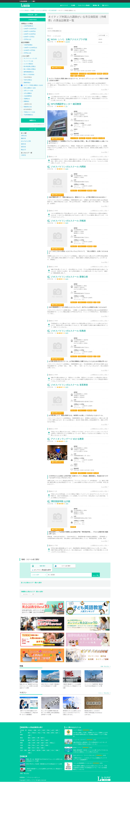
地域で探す (43, 610)
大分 (52, 792)
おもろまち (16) (26, 141)
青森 (35, 772)
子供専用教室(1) (28, 114)
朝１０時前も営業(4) (30, 69)
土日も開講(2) (28, 93)
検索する (32, 120)
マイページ (64, 5)
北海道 (30, 772)
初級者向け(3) (28, 106)
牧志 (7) (23, 149)
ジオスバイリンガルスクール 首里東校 (71, 416)
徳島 (42, 790)
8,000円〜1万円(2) (29, 36)
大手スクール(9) (28, 90)
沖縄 (29, 795)
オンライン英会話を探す (88, 610)
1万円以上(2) (27, 39)
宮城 (48, 772)
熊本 (33, 792)
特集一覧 (96, 5)
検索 (73, 5)
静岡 (33, 780)
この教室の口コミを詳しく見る (97, 95)
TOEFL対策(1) (28, 80)
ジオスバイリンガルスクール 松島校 (70, 356)
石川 (38, 782)
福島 (57, 772)
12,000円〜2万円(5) (29, 50)
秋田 (43, 772)
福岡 (29, 792)
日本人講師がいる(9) (30, 88)
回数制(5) (26, 101)
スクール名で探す (65, 610)
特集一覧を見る (105, 708)
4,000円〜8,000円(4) (30, 34)
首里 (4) (23, 144)
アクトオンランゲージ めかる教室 (69, 475)
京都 (38, 785)
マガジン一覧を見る (103, 735)
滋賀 (42, 785)
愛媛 (29, 790)
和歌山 (52, 785)
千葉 (43, 775)
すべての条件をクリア (39, 124)
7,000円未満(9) (28, 45)
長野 (33, 782)
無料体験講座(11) (29, 72)
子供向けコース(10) (29, 112)
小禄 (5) (23, 155)
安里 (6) (23, 146)
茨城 (48, 775)
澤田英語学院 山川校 (62, 541)
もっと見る (103, 91)
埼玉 (39, 775)
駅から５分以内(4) (29, 74)
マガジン (106, 5)
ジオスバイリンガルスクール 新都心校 (71, 296)
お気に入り (59, 69)
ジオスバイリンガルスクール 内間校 (70, 176)
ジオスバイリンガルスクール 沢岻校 (70, 236)
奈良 (46, 785)
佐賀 (48, 792)
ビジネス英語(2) (28, 63)
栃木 (57, 775)
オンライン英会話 (84, 5)
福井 (46, 782)
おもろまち (25, 635)
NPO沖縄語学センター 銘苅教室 (68, 110)
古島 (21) (24, 135)
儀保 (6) (23, 138)
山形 (52, 772)
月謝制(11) (27, 98)
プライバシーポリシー (33, 819)
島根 (46, 787)
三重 (38, 780)
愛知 (29, 780)
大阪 (29, 785)
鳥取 (42, 787)
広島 (29, 787)
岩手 (39, 772)
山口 (38, 787)
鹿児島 (39, 792)
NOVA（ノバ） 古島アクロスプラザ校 (71, 41)
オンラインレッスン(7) (30, 58)
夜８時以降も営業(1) (30, 66)
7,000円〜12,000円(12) (30, 47)
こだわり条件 (35, 614)
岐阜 (42, 780)
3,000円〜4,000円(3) (30, 31)
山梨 (29, 777)
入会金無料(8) (28, 96)
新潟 (29, 782)
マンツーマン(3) (28, 61)
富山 (42, 782)
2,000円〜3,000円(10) (30, 28)
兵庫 (33, 785)
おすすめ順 (102, 35)
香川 (33, 790)
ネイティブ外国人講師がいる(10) (33, 85)
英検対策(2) (27, 82)
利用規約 (22, 819)
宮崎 (57, 792)
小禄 (34, 635)
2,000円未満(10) (28, 26)
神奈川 (34, 775)
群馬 (52, 775)
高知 (38, 790)
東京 (29, 775)
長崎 (43, 792)
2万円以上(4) (27, 53)
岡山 (33, 787)
